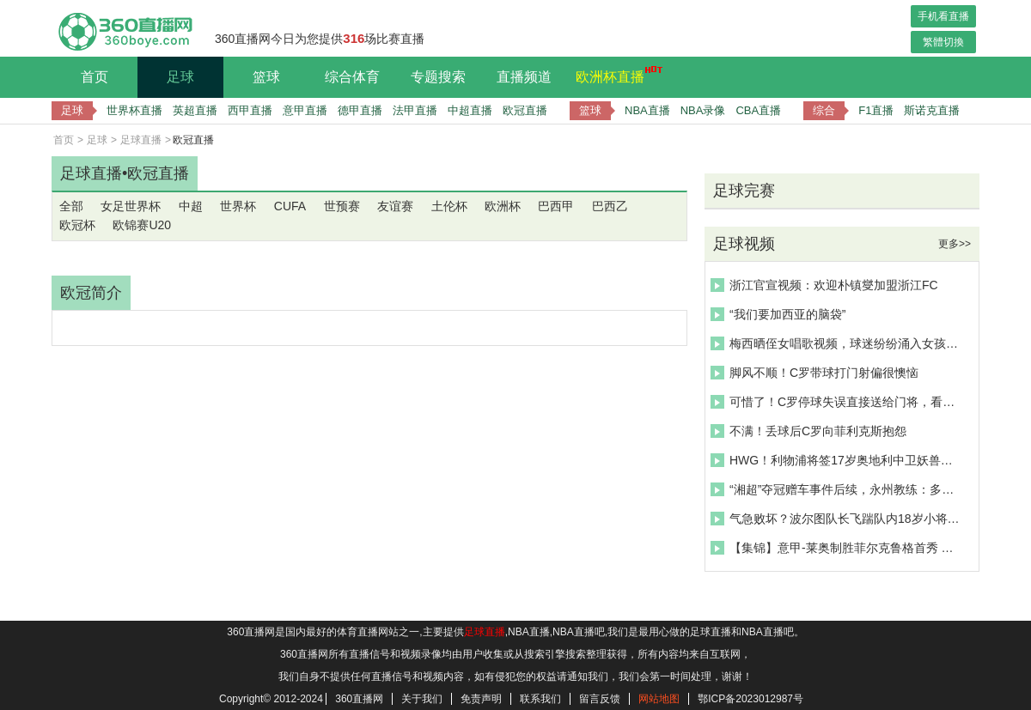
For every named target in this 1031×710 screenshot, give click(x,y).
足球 (180, 77)
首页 (94, 77)
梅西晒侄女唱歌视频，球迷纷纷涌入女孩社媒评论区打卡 (837, 343)
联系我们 (540, 699)
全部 (71, 206)
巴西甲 (556, 206)
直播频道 (524, 77)
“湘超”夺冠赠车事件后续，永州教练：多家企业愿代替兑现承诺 (837, 489)
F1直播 (876, 110)
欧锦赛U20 (142, 225)
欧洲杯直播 (614, 74)
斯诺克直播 (932, 110)
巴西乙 (610, 206)
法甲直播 (415, 110)
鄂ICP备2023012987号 (750, 699)
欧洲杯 (503, 206)
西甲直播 (250, 110)
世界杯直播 (134, 110)
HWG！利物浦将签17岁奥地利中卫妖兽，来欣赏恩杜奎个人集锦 (837, 460)
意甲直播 (305, 110)
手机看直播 (943, 16)
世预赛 (342, 206)
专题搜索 (438, 77)
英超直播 (195, 110)
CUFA (290, 206)
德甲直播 (360, 110)
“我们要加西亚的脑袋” (778, 314)
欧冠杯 (77, 225)
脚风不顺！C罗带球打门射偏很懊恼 (814, 372)
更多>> (954, 244)
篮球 (266, 77)
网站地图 (659, 699)
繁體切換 (943, 42)
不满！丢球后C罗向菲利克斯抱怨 (808, 431)
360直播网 (359, 699)
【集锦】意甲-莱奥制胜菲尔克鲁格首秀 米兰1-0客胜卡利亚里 (837, 548)
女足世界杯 (131, 206)
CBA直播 (758, 110)
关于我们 (421, 699)
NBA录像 (703, 110)
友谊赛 (395, 206)
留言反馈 (599, 699)
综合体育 (352, 77)
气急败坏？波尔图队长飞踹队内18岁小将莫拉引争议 (837, 518)
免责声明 (481, 699)
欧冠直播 (525, 110)
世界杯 (238, 206)
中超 (191, 206)
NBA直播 (647, 110)
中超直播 (470, 110)
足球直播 (141, 140)
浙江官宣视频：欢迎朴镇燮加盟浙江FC (824, 285)
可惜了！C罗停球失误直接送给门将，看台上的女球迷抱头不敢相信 (837, 402)
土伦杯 (449, 206)
